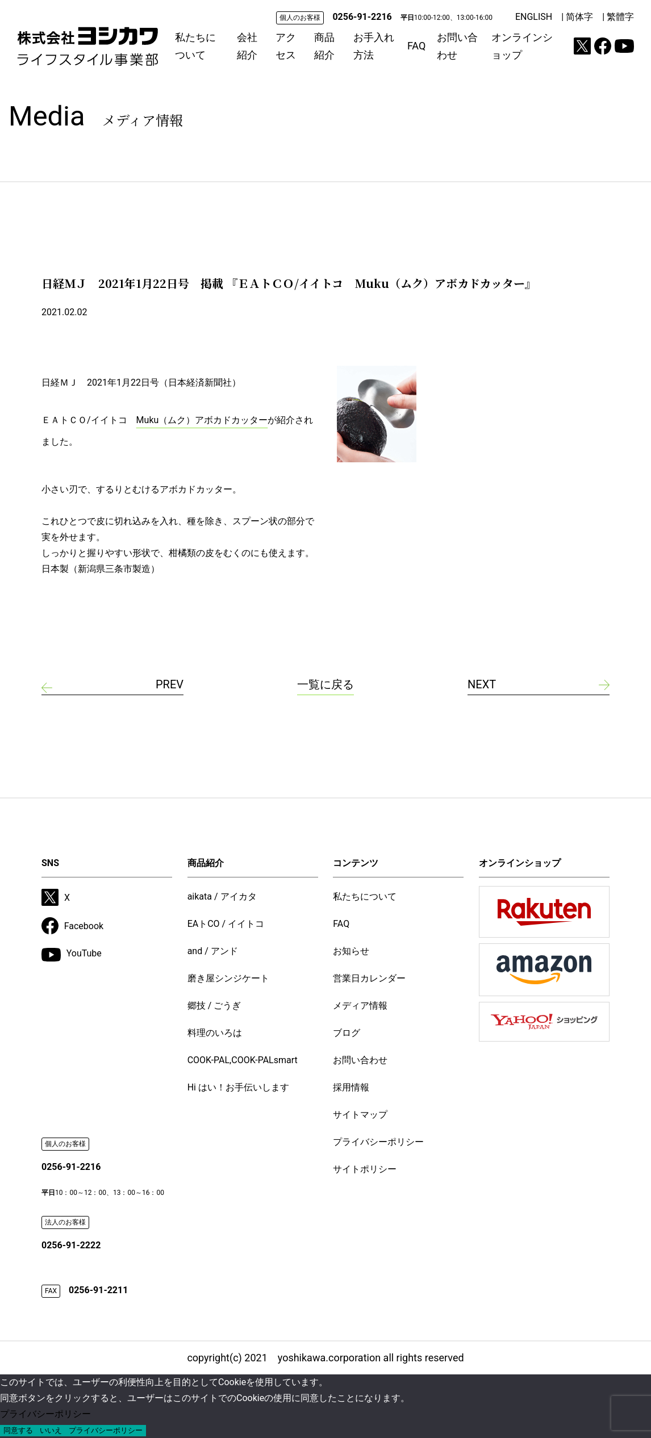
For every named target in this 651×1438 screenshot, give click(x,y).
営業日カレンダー (369, 978)
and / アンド (212, 951)
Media (96, 116)
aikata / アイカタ (222, 896)
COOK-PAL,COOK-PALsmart (242, 1060)
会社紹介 (247, 46)
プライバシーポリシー (378, 1141)
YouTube (71, 955)
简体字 (579, 16)
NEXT (482, 684)
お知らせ (351, 951)
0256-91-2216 (361, 16)
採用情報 (351, 1087)
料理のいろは (214, 1032)
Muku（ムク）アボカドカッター (202, 420)
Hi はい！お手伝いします (238, 1087)
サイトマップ (360, 1114)
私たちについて (195, 46)
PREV (169, 684)
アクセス (286, 46)
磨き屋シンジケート (228, 978)
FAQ (416, 46)
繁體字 (620, 16)
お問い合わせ (457, 46)
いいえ (51, 1430)
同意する (18, 1430)
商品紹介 (324, 46)
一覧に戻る (325, 684)
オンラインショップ (522, 46)
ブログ (346, 1032)
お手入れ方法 (373, 46)
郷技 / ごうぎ (214, 1005)
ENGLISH (533, 16)
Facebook (72, 925)
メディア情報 (360, 1005)
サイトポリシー (365, 1169)
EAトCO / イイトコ (226, 923)
